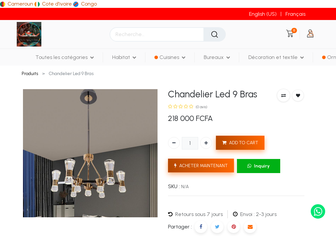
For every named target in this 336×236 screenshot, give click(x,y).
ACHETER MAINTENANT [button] (201, 165)
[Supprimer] (174, 143)
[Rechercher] (214, 34)
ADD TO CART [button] (240, 142)
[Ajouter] (206, 143)
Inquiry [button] (258, 166)
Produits (30, 73)
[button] (283, 95)
